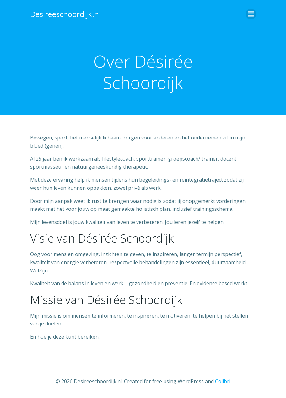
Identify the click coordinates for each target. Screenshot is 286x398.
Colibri (222, 381)
